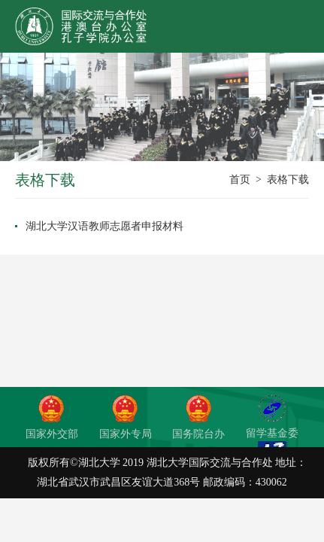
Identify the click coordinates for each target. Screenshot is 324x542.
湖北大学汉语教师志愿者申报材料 (104, 226)
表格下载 (288, 179)
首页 (239, 179)
